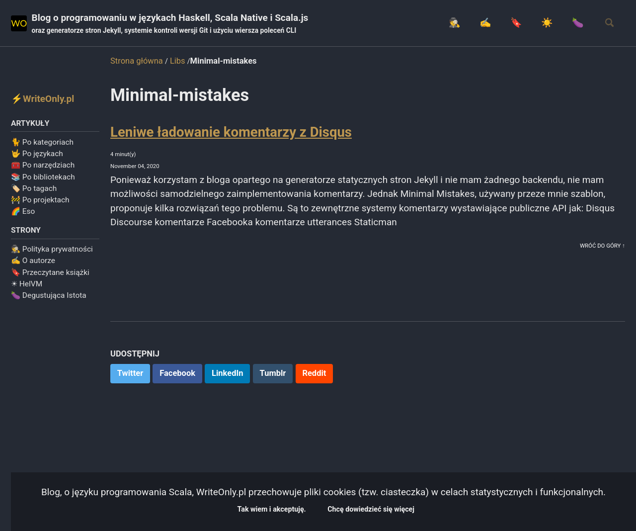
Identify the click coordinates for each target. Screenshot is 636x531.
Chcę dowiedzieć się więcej (418, 507)
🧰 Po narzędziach (43, 169)
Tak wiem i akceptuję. (303, 507)
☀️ (533, 24)
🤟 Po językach (37, 158)
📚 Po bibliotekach (43, 181)
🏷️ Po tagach (34, 192)
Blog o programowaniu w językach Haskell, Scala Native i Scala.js (192, 25)
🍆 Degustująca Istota (48, 301)
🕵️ (427, 24)
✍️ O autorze (33, 267)
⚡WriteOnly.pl (47, 100)
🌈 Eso (23, 215)
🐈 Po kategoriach (42, 146)
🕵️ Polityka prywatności (52, 256)
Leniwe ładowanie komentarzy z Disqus (231, 136)
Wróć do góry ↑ (599, 279)
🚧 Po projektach (40, 204)
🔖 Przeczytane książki (50, 278)
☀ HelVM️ (26, 290)
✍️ (463, 24)
